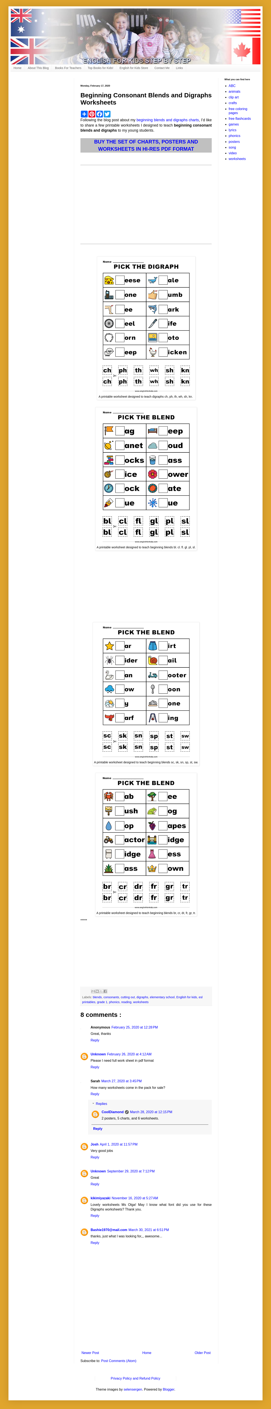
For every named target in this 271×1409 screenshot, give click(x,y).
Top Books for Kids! (100, 68)
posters (234, 141)
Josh (94, 1144)
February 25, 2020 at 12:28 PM (134, 1027)
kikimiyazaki (100, 1198)
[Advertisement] (146, 202)
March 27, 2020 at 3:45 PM (121, 1081)
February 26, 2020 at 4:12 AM (129, 1054)
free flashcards (240, 118)
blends (97, 997)
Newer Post (90, 1353)
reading (126, 1002)
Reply (95, 1040)
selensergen (133, 1389)
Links (179, 68)
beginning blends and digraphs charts (168, 120)
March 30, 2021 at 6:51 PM (149, 1230)
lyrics (232, 130)
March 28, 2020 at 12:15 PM (151, 1112)
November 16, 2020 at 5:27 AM (135, 1198)
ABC (232, 86)
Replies (101, 1104)
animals (234, 91)
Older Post (203, 1353)
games (234, 124)
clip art (234, 97)
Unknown (98, 1054)
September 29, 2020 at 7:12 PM (131, 1171)
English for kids (186, 997)
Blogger (168, 1389)
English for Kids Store (134, 68)
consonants (111, 997)
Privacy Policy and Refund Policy (135, 1378)
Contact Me (162, 68)
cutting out (128, 997)
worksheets (141, 1002)
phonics (114, 1002)
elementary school (162, 997)
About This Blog (38, 68)
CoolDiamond (113, 1112)
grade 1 (102, 1002)
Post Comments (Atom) (118, 1361)
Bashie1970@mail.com (109, 1230)
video (233, 153)
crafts (233, 103)
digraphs (142, 997)
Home (17, 68)
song (232, 147)
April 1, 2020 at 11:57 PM (118, 1144)
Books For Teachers (68, 68)
